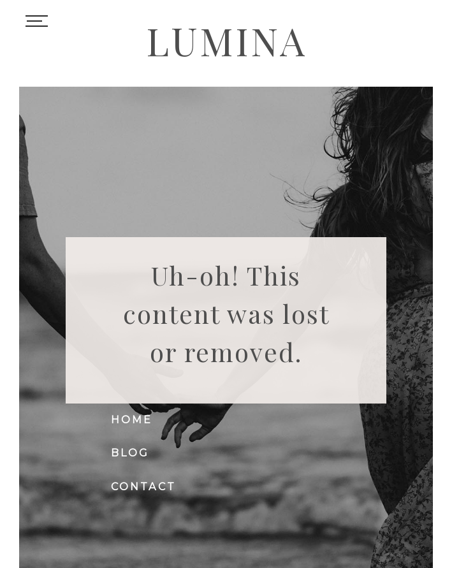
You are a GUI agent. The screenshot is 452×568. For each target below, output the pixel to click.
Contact (143, 487)
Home (132, 420)
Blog (130, 453)
